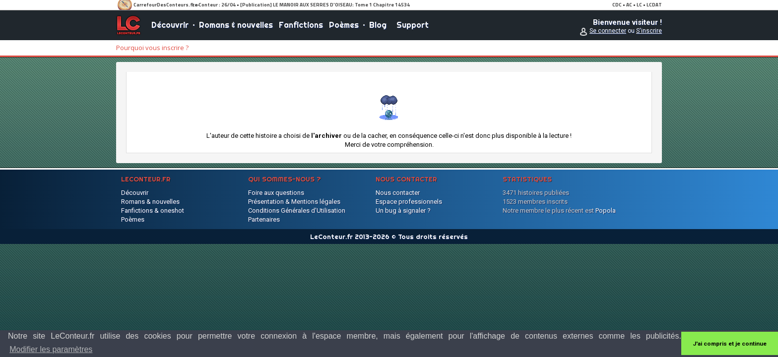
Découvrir (170, 25)
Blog (378, 25)
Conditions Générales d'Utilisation (296, 210)
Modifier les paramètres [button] (50, 349)
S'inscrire (649, 30)
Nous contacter (398, 192)
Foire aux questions (276, 192)
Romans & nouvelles (236, 25)
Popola (605, 210)
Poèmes (344, 25)
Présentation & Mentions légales (294, 201)
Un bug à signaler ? (403, 210)
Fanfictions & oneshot (152, 210)
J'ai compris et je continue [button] (730, 343)
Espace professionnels (409, 201)
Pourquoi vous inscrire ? (152, 47)
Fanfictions (301, 25)
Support (412, 25)
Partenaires (264, 219)
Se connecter (607, 30)
